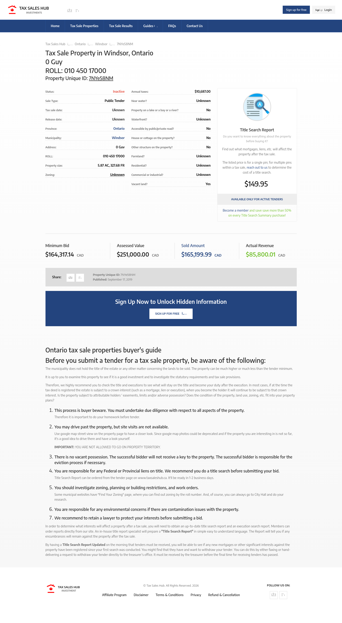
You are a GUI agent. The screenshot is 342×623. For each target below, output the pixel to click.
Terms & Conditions (169, 595)
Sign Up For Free (171, 313)
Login (324, 10)
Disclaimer (141, 595)
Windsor (101, 44)
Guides (150, 26)
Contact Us (195, 26)
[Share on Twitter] (80, 278)
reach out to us (257, 167)
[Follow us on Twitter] (77, 10)
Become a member (236, 210)
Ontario (80, 44)
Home (55, 26)
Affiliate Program (114, 595)
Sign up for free (296, 10)
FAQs (172, 26)
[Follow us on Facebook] (69, 10)
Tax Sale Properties (84, 26)
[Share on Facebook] (70, 278)
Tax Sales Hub (55, 44)
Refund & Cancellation (224, 595)
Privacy (196, 595)
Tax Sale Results (121, 26)
